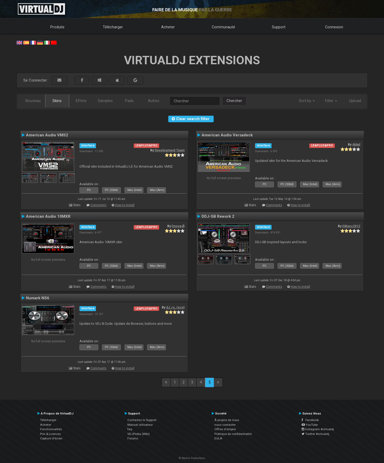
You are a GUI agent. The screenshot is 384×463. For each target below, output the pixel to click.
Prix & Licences (50, 434)
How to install (124, 205)
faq (129, 429)
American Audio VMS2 (47, 135)
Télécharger (113, 27)
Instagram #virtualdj (318, 429)
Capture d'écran (51, 438)
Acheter (168, 27)
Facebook (310, 420)
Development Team (170, 150)
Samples (105, 100)
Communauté (223, 27)
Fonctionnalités (51, 429)
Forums (132, 438)
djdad (356, 144)
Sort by (307, 100)
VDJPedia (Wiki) (138, 434)
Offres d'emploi (225, 429)
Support (278, 27)
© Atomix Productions (192, 458)
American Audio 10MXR (48, 216)
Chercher (234, 100)
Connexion (334, 27)
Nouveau (33, 100)
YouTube (310, 425)
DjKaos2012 (351, 226)
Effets (81, 100)
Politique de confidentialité (233, 434)
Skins (57, 100)
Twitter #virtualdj (315, 434)
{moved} (178, 226)
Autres (153, 100)
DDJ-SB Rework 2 (218, 216)
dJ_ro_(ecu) (175, 307)
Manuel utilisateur (140, 425)
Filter (331, 100)
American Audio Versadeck (227, 135)
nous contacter (225, 425)
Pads (129, 100)
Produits (57, 27)
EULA (218, 438)
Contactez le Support (141, 420)
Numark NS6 (37, 298)
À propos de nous (226, 420)
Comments (98, 205)
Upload (355, 100)
